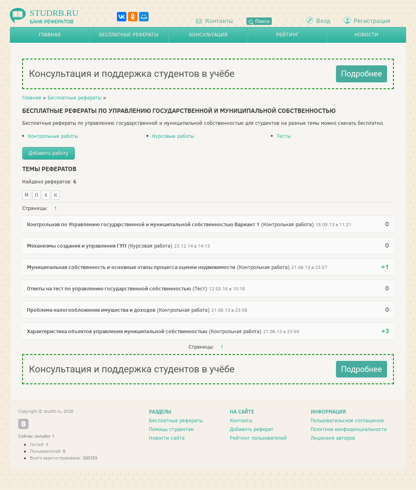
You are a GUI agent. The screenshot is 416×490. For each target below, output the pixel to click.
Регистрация (372, 21)
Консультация (208, 34)
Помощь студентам (171, 429)
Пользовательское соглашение (347, 420)
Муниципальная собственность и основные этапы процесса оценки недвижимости (131, 267)
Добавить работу (49, 153)
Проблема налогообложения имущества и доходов (91, 309)
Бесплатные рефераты (128, 34)
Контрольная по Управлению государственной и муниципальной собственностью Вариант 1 (143, 224)
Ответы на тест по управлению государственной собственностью (109, 288)
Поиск (259, 21)
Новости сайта (167, 438)
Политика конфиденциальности (349, 429)
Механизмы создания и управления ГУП (76, 245)
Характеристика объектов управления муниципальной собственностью (117, 331)
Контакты (214, 21)
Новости (366, 34)
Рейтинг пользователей (258, 438)
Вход (323, 21)
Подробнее (361, 73)
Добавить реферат (251, 429)
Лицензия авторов (333, 438)
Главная (50, 34)
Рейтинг (287, 34)
